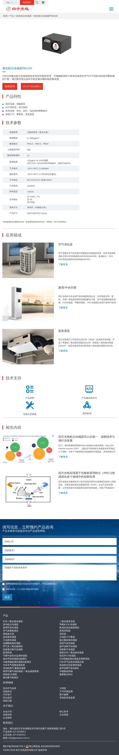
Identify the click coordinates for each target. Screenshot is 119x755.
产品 (11, 16)
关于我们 (8, 705)
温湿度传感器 (9, 637)
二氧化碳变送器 (67, 621)
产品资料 (29, 392)
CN (15, 3)
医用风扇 (7, 652)
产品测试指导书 (89, 392)
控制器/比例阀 (10, 674)
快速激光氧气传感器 (13, 649)
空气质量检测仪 (10, 631)
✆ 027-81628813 (32, 86)
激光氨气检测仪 (10, 677)
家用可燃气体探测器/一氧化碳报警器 (21, 671)
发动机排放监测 (67, 698)
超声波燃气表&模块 (69, 668)
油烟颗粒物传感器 (12, 643)
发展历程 (7, 715)
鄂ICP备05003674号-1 (14, 746)
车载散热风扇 (66, 671)
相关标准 (87, 408)
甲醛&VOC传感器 (68, 624)
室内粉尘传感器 (24, 16)
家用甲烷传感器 (10, 627)
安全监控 (7, 698)
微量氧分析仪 (66, 674)
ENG (8, 3)
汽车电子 (7, 694)
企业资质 (64, 715)
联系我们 (27, 2)
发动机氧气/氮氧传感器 (14, 668)
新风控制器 (65, 631)
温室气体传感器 (67, 643)
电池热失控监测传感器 (70, 665)
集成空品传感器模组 (69, 627)
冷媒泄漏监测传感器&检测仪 (17, 662)
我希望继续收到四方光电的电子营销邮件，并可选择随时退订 (29, 584)
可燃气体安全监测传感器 (15, 656)
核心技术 (64, 711)
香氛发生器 (8, 634)
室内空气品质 (9, 688)
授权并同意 (21, 589)
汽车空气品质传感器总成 (72, 662)
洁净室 (63, 688)
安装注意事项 (29, 408)
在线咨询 (10, 86)
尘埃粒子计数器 (67, 637)
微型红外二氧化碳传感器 (72, 652)
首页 (5, 16)
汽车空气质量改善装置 (14, 665)
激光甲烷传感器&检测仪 (15, 659)
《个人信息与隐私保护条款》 (28, 589)
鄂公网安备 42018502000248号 (43, 746)
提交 (7, 597)
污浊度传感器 (9, 640)
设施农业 (7, 691)
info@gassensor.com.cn (18, 738)
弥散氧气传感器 (67, 649)
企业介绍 (7, 711)
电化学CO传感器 (68, 656)
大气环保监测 (66, 691)
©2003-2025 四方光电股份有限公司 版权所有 (25, 750)
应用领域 (8, 682)
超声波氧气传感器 (68, 646)
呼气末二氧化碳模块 (13, 646)
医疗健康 (64, 694)
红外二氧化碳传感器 (13, 621)
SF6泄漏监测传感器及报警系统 (74, 659)
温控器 (63, 634)
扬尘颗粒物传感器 (68, 640)
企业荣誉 (7, 718)
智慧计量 (7, 701)
